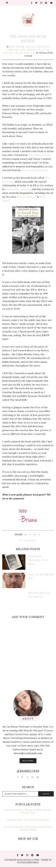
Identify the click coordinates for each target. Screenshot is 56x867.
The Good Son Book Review (28, 38)
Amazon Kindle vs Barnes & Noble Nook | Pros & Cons (28, 811)
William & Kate (26, 196)
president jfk (10, 53)
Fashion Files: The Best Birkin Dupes (28, 819)
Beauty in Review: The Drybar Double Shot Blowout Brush (28, 828)
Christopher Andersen (18, 189)
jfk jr (45, 50)
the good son (27, 53)
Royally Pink (32, 860)
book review (16, 47)
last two (26, 170)
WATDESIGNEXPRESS (28, 862)
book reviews (39, 170)
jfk (39, 50)
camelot (29, 47)
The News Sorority (39, 154)
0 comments (28, 540)
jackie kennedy (27, 50)
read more (28, 761)
